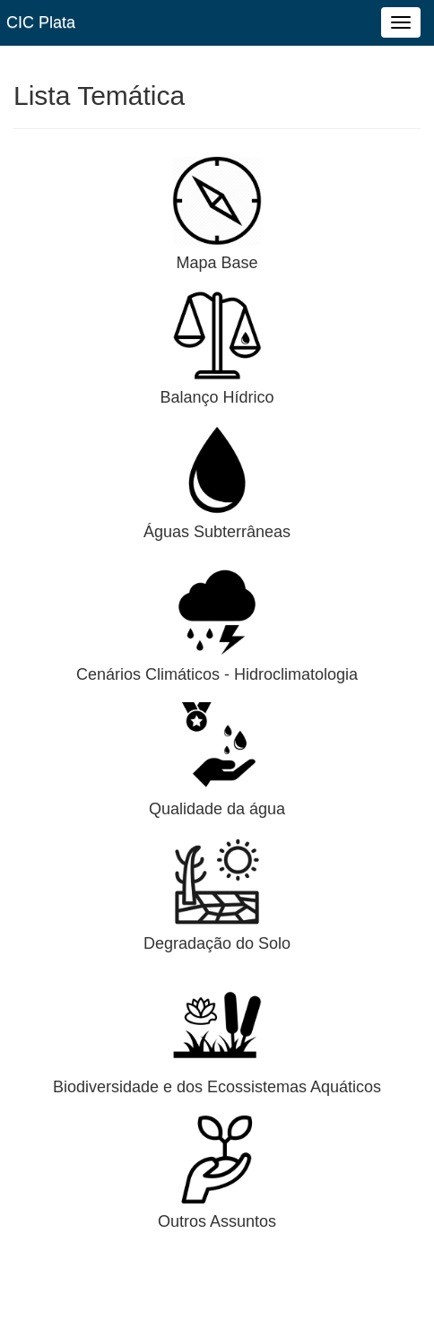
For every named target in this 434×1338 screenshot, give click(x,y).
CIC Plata (40, 22)
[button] (217, 200)
